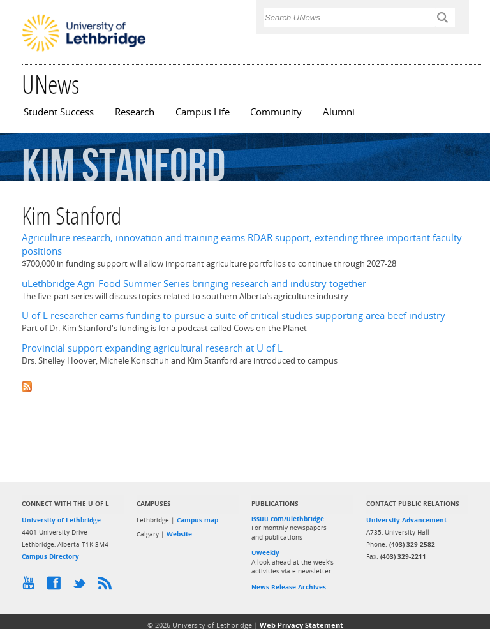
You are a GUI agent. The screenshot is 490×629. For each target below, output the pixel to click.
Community (276, 112)
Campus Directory (50, 556)
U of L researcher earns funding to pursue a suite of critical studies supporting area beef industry (233, 315)
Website (179, 533)
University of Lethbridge (61, 519)
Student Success (59, 112)
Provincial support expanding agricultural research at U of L (152, 348)
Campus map (197, 519)
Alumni (339, 112)
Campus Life (202, 112)
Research (134, 112)
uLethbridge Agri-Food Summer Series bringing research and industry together (194, 283)
